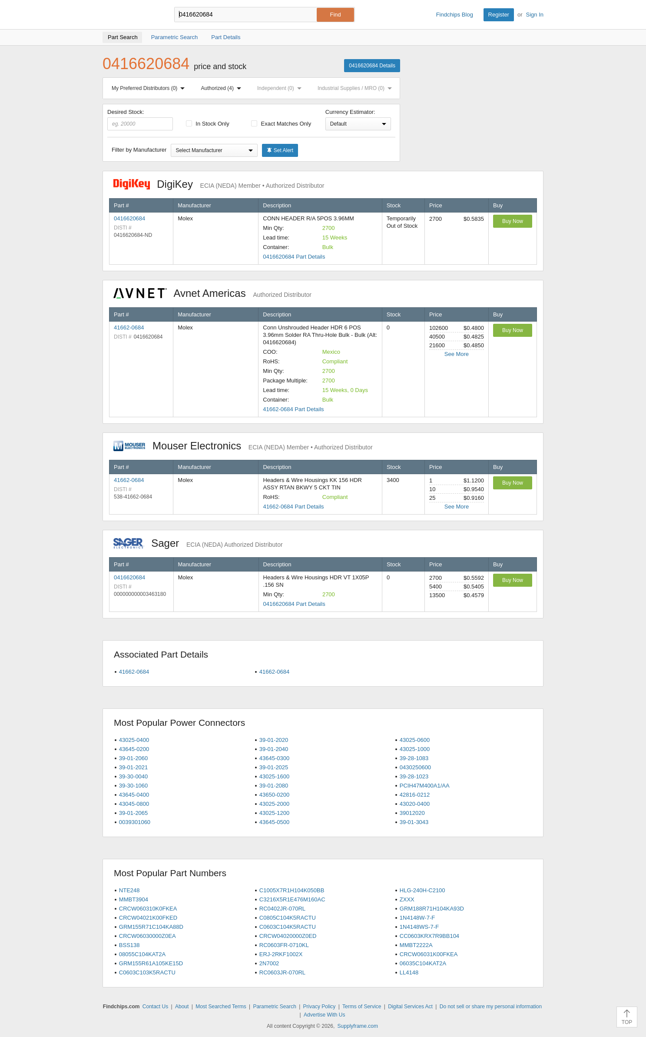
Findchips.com (131, 14)
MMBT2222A (416, 945)
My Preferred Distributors (150, 88)
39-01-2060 (133, 758)
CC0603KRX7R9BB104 (429, 936)
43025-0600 (415, 740)
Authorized (223, 88)
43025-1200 (274, 813)
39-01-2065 (133, 813)
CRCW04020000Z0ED (288, 936)
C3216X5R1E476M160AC (292, 899)
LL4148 (409, 972)
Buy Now (512, 221)
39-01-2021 (133, 767)
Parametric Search (274, 1007)
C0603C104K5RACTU (287, 927)
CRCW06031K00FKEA (429, 954)
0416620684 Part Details (294, 256)
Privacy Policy (319, 1007)
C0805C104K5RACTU (287, 917)
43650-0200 (274, 794)
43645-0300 (274, 758)
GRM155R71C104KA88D (151, 927)
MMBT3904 (133, 899)
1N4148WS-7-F (419, 927)
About (182, 1007)
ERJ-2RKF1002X (281, 954)
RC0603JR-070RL (282, 972)
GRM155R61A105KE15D (151, 963)
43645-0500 (274, 822)
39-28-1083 (414, 758)
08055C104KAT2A (142, 954)
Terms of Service (361, 1007)
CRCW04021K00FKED (148, 917)
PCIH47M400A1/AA (425, 785)
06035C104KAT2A (423, 963)
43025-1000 (415, 749)
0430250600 (415, 767)
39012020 (412, 813)
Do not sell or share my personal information (491, 1007)
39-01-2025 (273, 767)
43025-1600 (274, 776)
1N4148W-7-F (417, 917)
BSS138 (129, 945)
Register (498, 14)
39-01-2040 (273, 749)
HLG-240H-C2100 (422, 890)
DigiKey (218, 184)
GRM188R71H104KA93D (432, 908)
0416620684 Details (372, 66)
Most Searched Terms (220, 1007)
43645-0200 (134, 749)
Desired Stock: (140, 119)
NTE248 (129, 890)
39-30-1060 (133, 785)
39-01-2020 (273, 740)
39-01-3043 (414, 822)
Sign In (534, 14)
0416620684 (129, 218)
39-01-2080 (273, 785)
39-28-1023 (414, 776)
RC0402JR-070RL (282, 908)
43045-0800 (134, 804)
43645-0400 (134, 794)
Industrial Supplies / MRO (356, 88)
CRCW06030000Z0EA (147, 936)
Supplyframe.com (358, 1026)
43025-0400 (134, 740)
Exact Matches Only (281, 123)
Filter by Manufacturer (139, 149)
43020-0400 (415, 804)
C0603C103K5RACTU (147, 972)
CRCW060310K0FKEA (148, 908)
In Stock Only (207, 123)
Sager (198, 543)
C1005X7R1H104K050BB (292, 890)
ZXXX (407, 899)
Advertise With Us (324, 1015)
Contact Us (155, 1007)
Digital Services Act (410, 1007)
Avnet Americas (212, 293)
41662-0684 (129, 327)
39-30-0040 (133, 776)
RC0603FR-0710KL (284, 945)
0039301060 (134, 822)
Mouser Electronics (243, 446)
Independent (281, 88)
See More (456, 354)
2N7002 (269, 963)
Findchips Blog (454, 14)
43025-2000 (274, 804)
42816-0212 (415, 794)
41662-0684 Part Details (293, 409)
